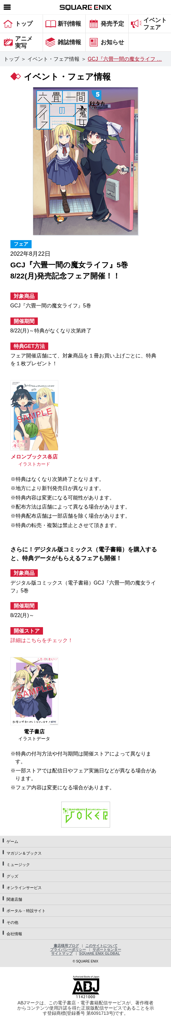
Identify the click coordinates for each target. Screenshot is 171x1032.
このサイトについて (101, 946)
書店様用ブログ (66, 946)
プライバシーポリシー (68, 949)
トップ (11, 59)
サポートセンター (107, 949)
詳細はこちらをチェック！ (41, 640)
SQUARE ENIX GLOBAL (99, 953)
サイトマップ (62, 953)
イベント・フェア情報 (53, 59)
